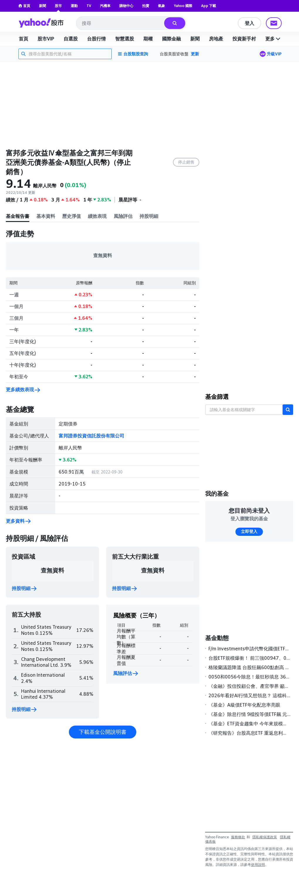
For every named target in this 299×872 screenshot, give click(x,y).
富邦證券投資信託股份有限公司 (91, 436)
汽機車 (105, 6)
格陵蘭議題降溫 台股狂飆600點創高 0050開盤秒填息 (249, 667)
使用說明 (258, 864)
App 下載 (208, 6)
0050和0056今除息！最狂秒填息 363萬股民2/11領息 (249, 677)
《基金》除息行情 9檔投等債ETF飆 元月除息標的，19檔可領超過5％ (249, 714)
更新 (195, 53)
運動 (74, 6)
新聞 (42, 6)
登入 (249, 23)
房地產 (216, 39)
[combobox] (120, 23)
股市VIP (46, 39)
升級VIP (274, 53)
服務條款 (238, 837)
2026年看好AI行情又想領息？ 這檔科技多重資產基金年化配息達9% (249, 695)
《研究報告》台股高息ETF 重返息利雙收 (249, 733)
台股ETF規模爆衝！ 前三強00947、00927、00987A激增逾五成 (249, 658)
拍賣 (145, 6)
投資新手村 (244, 39)
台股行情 (96, 39)
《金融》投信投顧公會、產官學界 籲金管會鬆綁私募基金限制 (249, 686)
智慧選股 (124, 39)
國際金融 (171, 39)
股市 (58, 6)
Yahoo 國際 (183, 6)
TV (88, 6)
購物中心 (126, 6)
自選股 (71, 39)
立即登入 (249, 531)
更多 (273, 38)
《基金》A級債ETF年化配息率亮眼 (244, 705)
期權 (148, 39)
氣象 (161, 6)
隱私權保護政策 (264, 837)
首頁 (24, 6)
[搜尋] (174, 23)
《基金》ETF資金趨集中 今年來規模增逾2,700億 (249, 723)
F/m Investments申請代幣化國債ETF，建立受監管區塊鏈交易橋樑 (249, 649)
